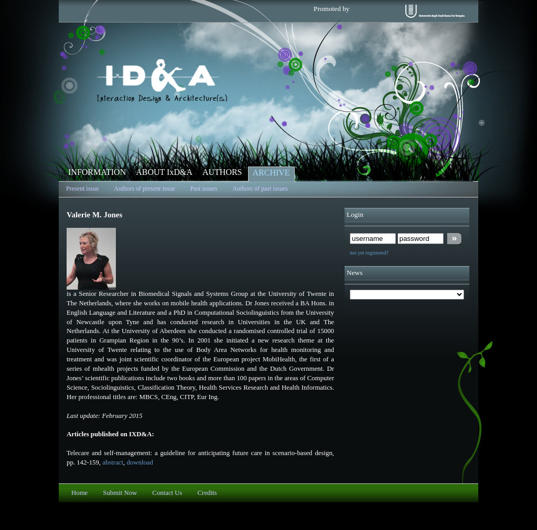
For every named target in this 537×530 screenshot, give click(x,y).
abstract (112, 462)
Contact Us (167, 492)
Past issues (204, 188)
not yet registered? (369, 253)
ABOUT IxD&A (164, 172)
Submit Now (120, 492)
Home (79, 492)
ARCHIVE (271, 172)
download (139, 462)
